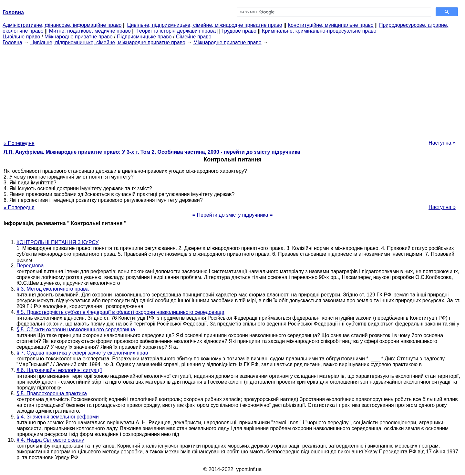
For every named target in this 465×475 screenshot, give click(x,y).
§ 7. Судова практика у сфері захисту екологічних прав (82, 353)
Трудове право (238, 31)
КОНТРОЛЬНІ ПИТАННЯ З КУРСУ (57, 242)
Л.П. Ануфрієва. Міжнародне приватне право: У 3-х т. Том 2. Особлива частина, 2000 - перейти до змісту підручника (152, 152)
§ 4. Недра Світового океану (50, 440)
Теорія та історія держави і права (176, 31)
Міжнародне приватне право (79, 36)
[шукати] (333, 12)
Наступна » (442, 143)
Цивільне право (21, 36)
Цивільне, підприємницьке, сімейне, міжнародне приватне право (204, 25)
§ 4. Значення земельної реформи (57, 416)
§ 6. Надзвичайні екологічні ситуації (59, 370)
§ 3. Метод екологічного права (52, 289)
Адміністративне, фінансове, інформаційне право (62, 25)
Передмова (30, 265)
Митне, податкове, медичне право (90, 31)
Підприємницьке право (144, 36)
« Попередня (19, 143)
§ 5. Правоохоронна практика (51, 393)
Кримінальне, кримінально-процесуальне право (319, 31)
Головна (12, 42)
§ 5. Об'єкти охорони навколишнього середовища (75, 329)
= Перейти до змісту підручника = (232, 215)
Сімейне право (194, 36)
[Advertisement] (232, 91)
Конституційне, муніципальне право (331, 25)
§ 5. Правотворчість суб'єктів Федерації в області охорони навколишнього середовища (120, 312)
